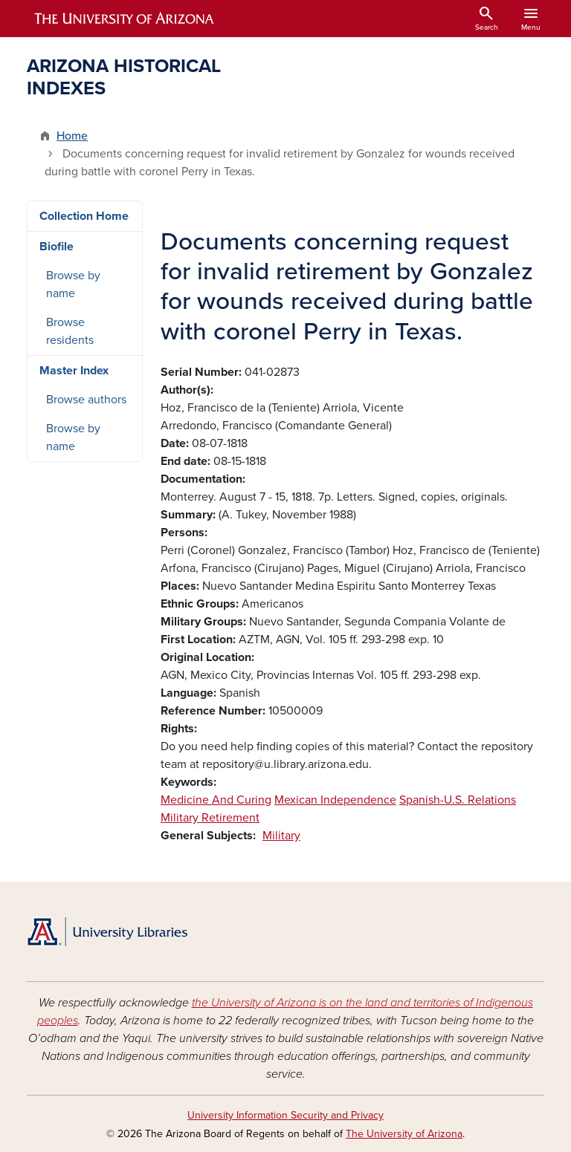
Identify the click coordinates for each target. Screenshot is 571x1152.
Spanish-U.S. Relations (457, 800)
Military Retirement (210, 817)
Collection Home (84, 216)
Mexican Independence (335, 800)
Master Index (74, 370)
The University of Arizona (404, 1133)
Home (72, 135)
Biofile (56, 246)
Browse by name (73, 284)
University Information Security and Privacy (285, 1115)
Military (281, 835)
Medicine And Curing (216, 800)
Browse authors (86, 399)
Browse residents (70, 331)
